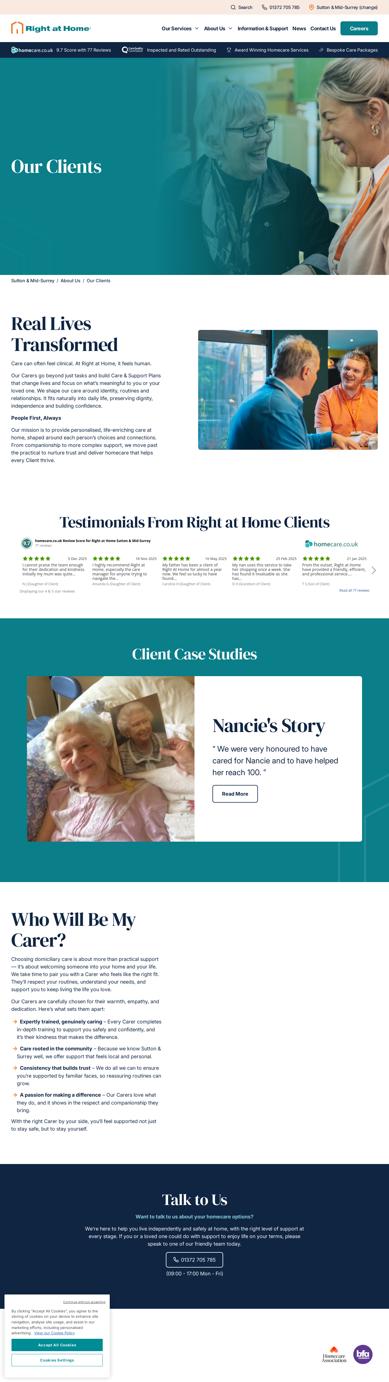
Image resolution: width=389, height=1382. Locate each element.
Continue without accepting (84, 1302)
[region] (57, 1336)
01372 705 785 (194, 1260)
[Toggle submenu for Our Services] (197, 28)
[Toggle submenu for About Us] (230, 28)
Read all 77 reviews (354, 590)
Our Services (177, 28)
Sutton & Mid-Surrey (32, 280)
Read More (235, 794)
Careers (359, 28)
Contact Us (323, 28)
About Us (214, 28)
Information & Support (263, 28)
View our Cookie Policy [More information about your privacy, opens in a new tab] (54, 1333)
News (299, 28)
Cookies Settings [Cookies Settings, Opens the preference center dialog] (57, 1360)
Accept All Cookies (57, 1345)
